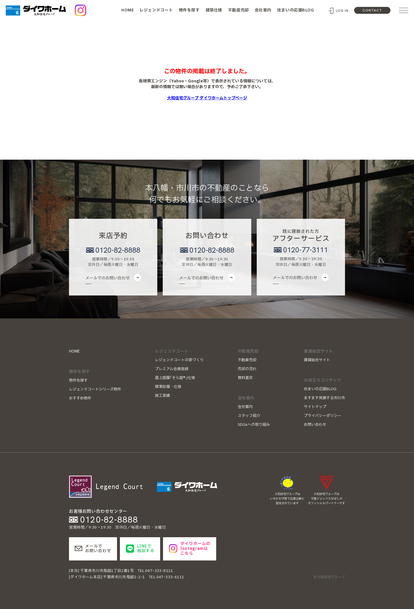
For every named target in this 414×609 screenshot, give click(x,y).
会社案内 (263, 10)
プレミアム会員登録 (171, 369)
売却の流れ (247, 369)
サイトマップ (315, 407)
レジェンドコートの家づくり (179, 360)
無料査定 (245, 378)
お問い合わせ (315, 425)
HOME (127, 10)
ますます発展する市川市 (324, 398)
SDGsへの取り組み (254, 425)
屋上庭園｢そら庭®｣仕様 (175, 378)
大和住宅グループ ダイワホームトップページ (207, 98)
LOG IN (342, 10)
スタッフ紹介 (249, 416)
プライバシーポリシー (322, 416)
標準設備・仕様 (168, 387)
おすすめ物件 (80, 398)
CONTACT (372, 10)
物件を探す (189, 10)
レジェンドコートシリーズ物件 (95, 389)
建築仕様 (214, 10)
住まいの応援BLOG (295, 10)
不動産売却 (238, 10)
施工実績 (162, 396)
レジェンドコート (156, 10)
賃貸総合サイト (317, 360)
